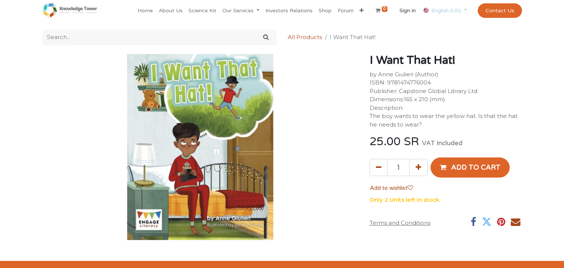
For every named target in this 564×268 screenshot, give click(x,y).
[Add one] (418, 167)
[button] (362, 10)
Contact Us (500, 10)
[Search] (266, 37)
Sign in (407, 10)
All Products (305, 37)
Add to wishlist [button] (391, 188)
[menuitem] (145, 10)
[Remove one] (379, 167)
